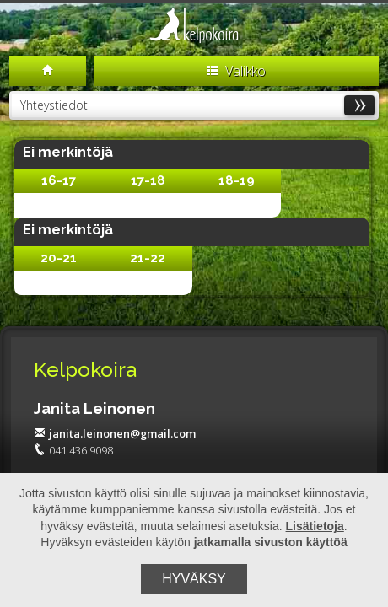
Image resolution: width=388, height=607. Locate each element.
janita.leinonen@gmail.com (115, 433)
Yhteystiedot (197, 105)
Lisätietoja (315, 526)
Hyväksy (194, 579)
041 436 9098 (73, 450)
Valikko (236, 71)
